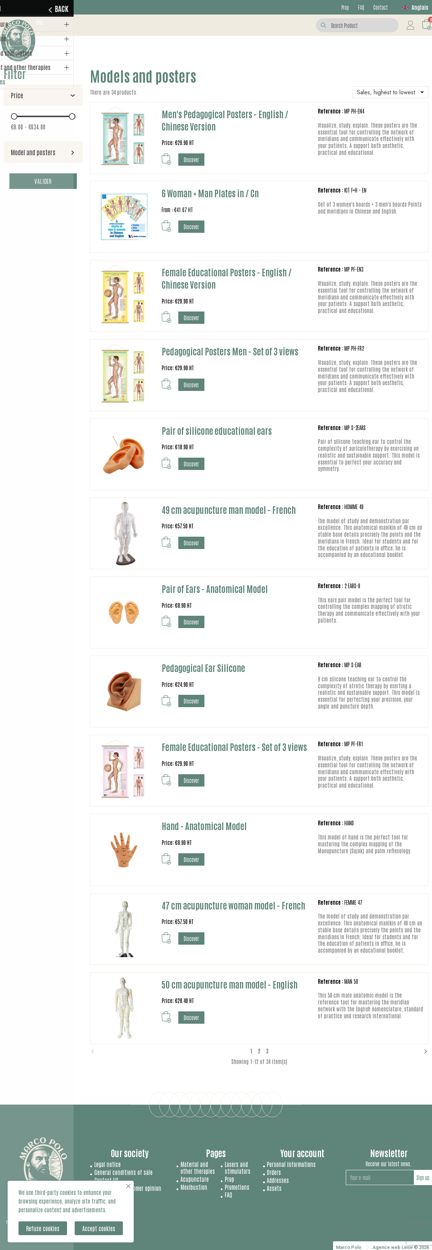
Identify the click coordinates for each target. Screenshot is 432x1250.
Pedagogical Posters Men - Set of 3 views (230, 350)
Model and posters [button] (33, 152)
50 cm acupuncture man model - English (230, 984)
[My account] (410, 25)
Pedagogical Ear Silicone (203, 667)
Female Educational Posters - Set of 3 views (234, 746)
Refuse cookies (42, 1228)
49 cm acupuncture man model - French (229, 509)
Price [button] (17, 95)
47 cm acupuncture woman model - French (233, 905)
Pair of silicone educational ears (217, 430)
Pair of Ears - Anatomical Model (215, 588)
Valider (43, 181)
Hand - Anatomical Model (204, 825)
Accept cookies (98, 1228)
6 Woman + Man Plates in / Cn (210, 192)
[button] (166, 159)
